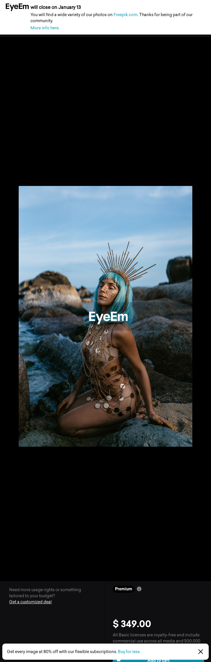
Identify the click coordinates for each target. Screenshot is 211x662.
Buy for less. (129, 651)
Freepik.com (125, 14)
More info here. (45, 28)
